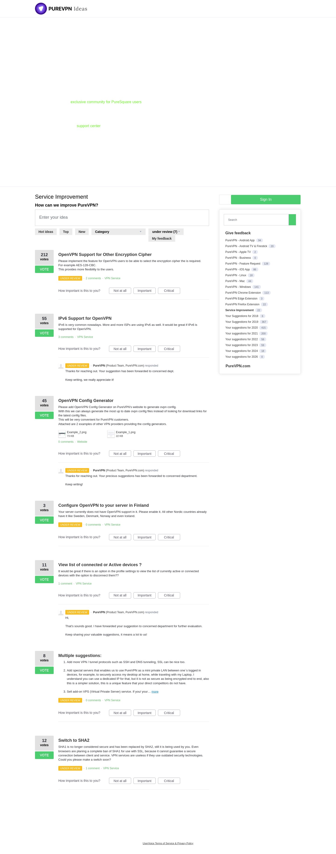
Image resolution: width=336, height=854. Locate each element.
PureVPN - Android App (240, 240)
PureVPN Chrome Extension (243, 292)
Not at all (122, 291)
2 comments (93, 278)
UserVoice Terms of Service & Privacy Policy (168, 843)
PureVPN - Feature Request (243, 263)
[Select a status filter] (166, 232)
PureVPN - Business (238, 257)
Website (82, 441)
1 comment (65, 583)
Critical (172, 291)
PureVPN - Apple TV (238, 252)
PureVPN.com (238, 366)
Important (147, 291)
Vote (44, 269)
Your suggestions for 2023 (242, 345)
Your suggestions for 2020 (242, 327)
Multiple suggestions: (80, 655)
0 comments (66, 441)
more (155, 691)
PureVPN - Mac (235, 281)
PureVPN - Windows (238, 287)
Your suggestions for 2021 (242, 333)
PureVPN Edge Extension (241, 298)
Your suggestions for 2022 (242, 339)
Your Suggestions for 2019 (242, 321)
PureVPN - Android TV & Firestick (246, 246)
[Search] (292, 219)
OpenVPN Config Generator (85, 400)
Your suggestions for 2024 (242, 351)
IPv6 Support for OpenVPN (85, 318)
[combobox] (257, 219)
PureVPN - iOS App (238, 269)
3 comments (66, 337)
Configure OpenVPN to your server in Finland (103, 505)
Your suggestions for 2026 (242, 356)
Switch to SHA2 (73, 740)
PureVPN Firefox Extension (242, 304)
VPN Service (112, 278)
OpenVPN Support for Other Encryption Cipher (105, 254)
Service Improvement (240, 310)
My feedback (162, 238)
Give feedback (238, 233)
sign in (266, 199)
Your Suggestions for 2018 (242, 316)
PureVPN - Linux (236, 275)
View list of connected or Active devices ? (100, 564)
